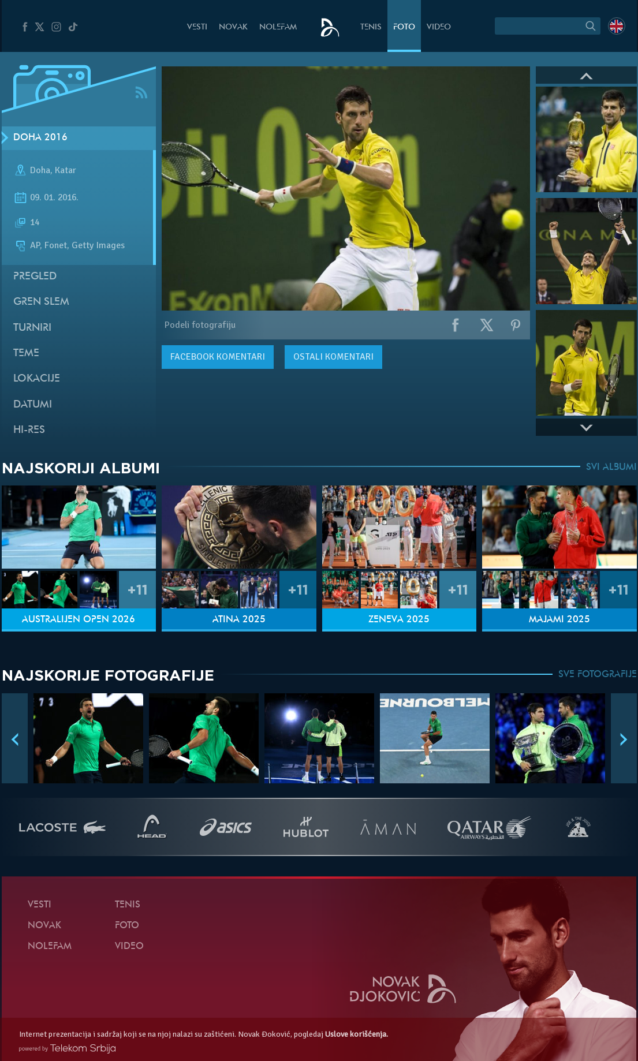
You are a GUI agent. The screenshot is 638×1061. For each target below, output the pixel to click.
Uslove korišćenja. (356, 1034)
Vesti (197, 27)
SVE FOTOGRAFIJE (597, 674)
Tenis (371, 27)
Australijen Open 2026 (78, 620)
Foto (404, 27)
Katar (65, 170)
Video (439, 27)
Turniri (32, 328)
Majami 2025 (559, 620)
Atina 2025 (239, 620)
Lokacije (36, 378)
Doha (40, 170)
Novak (233, 27)
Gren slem (41, 302)
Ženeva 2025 (399, 620)
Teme (26, 353)
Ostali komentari (333, 357)
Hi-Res (29, 430)
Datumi (32, 404)
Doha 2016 (40, 138)
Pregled (35, 276)
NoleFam (278, 27)
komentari (217, 357)
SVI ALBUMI (611, 467)
